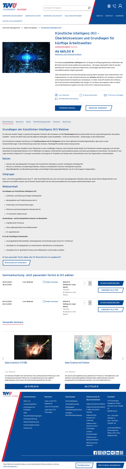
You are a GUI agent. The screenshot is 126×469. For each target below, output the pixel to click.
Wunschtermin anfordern (16, 263)
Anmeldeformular (72, 404)
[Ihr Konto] (120, 6)
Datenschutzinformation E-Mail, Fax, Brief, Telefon (95, 409)
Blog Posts (67, 122)
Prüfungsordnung (30, 419)
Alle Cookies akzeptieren (109, 465)
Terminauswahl (67, 108)
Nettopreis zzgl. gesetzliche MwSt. (68, 54)
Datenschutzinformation (95, 404)
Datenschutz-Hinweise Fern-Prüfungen (92, 426)
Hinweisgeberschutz (31, 425)
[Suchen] (89, 8)
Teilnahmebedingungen (32, 416)
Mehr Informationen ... (10, 466)
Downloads (70, 397)
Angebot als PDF (109, 290)
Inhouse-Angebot (98, 108)
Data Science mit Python (77, 363)
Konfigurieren (83, 465)
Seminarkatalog (71, 401)
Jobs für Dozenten (51, 407)
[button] (3, 359)
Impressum (27, 428)
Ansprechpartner (30, 404)
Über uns (26, 401)
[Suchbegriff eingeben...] (64, 8)
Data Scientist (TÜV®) (16, 363)
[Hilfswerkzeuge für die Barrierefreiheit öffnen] (109, 6)
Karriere (48, 397)
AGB (25, 413)
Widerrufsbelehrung (31, 422)
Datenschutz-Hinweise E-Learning (91, 417)
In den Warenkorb (109, 283)
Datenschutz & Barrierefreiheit (93, 398)
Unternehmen (29, 397)
